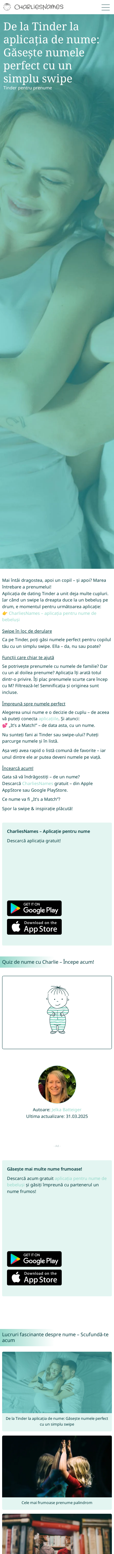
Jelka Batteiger (66, 1109)
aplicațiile (48, 718)
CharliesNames (37, 783)
